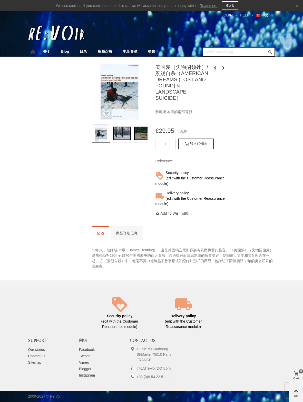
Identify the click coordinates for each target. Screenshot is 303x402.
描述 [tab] (100, 233)
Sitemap (34, 362)
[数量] (165, 144)
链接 (151, 51)
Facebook (87, 350)
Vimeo (84, 362)
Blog (65, 51)
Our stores (36, 350)
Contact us (36, 356)
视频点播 (105, 51)
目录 (83, 51)
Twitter (84, 356)
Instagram (87, 375)
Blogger (85, 369)
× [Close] (297, 5)
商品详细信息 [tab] (127, 233)
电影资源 (130, 51)
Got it (230, 5)
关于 (46, 51)
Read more (208, 6)
